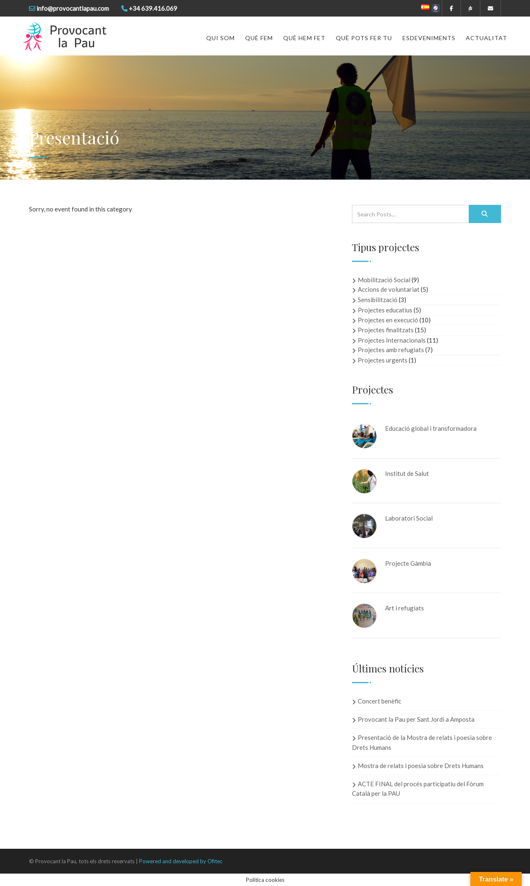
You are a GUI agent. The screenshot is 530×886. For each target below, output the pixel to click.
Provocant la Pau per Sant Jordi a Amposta (416, 719)
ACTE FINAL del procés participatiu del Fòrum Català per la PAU (418, 788)
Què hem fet (304, 37)
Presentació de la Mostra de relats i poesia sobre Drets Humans (422, 742)
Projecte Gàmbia (408, 563)
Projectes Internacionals (392, 340)
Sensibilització (378, 299)
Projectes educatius (385, 310)
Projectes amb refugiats (391, 349)
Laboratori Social (409, 518)
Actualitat (486, 37)
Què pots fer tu (364, 37)
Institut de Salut (407, 473)
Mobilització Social (384, 279)
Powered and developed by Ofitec (180, 861)
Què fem (259, 37)
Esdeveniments (428, 37)
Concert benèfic (379, 701)
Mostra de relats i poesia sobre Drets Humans (421, 765)
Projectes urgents (382, 360)
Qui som (220, 37)
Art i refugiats (404, 608)
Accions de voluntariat (388, 289)
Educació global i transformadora (431, 428)
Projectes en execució (388, 320)
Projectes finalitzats (386, 330)
